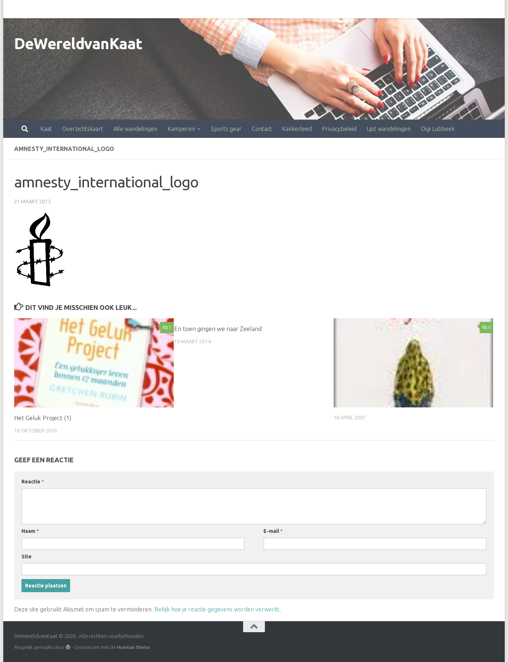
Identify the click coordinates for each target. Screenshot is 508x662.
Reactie (32, 481)
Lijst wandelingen (357, 9)
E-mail (273, 531)
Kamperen (149, 9)
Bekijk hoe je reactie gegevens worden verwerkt (216, 609)
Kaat (14, 9)
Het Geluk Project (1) (43, 417)
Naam (30, 531)
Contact (230, 9)
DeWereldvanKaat (78, 43)
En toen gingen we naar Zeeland (218, 328)
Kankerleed (265, 9)
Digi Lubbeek (406, 9)
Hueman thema (133, 646)
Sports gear (194, 9)
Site (26, 556)
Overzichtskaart (50, 9)
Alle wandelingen (103, 9)
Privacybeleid (307, 9)
